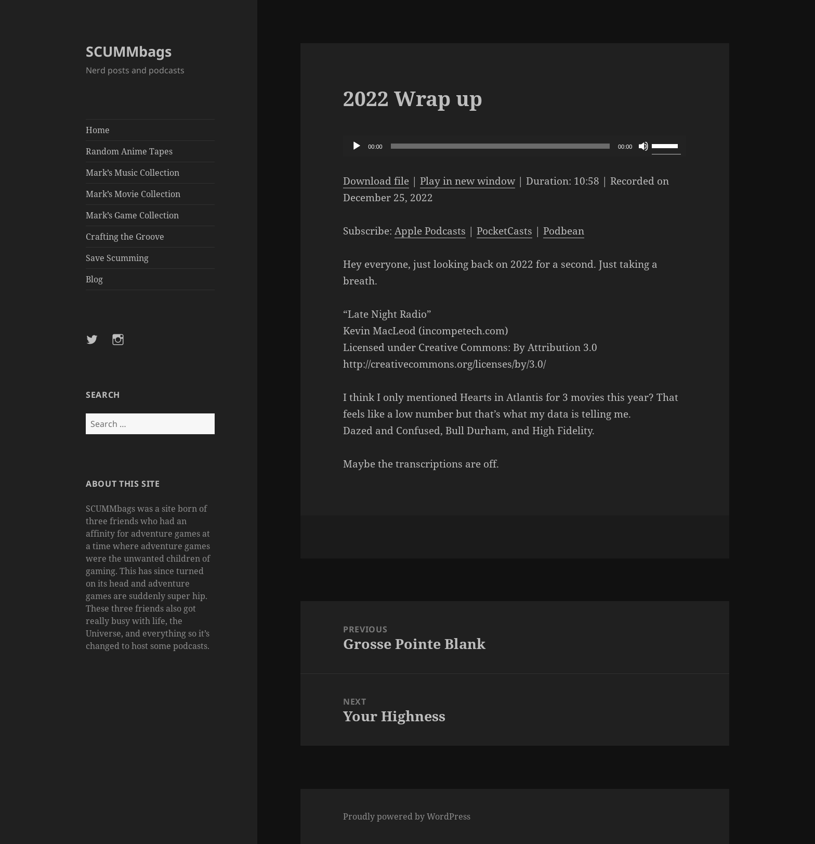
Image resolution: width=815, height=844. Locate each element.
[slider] (500, 146)
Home (98, 130)
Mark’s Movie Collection (133, 194)
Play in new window (467, 181)
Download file (376, 181)
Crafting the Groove (125, 236)
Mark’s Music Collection (132, 172)
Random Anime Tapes (129, 151)
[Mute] (643, 146)
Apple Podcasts (430, 231)
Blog (94, 279)
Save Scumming (117, 258)
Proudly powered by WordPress (406, 816)
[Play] (356, 146)
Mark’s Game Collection (132, 215)
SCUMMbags (129, 51)
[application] (514, 146)
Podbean (563, 231)
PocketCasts (504, 231)
